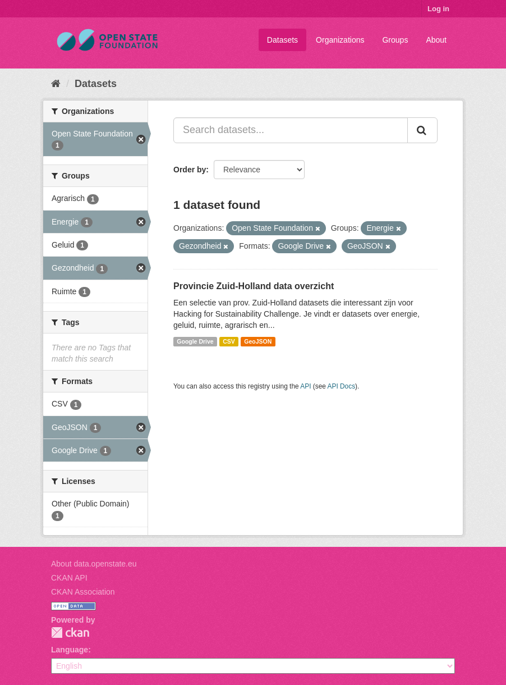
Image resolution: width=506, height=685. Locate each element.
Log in (438, 8)
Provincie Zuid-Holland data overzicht (253, 286)
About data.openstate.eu (94, 563)
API (305, 386)
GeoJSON (258, 341)
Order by (189, 169)
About (436, 39)
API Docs (342, 386)
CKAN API (69, 577)
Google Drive (195, 341)
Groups (395, 39)
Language (69, 649)
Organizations (340, 39)
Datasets (282, 39)
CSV (229, 341)
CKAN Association (83, 591)
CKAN (70, 632)
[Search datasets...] (290, 130)
